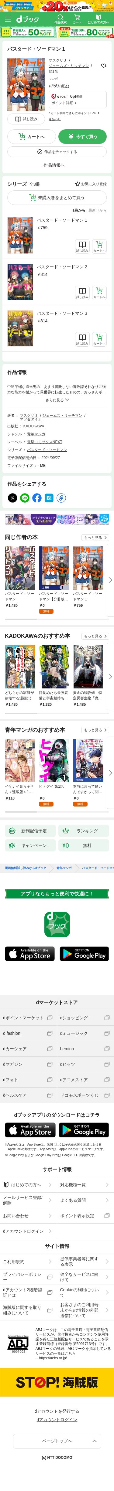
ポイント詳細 (62, 103)
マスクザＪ (58, 60)
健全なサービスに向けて (79, 1277)
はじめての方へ (22, 1185)
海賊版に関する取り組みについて (22, 1310)
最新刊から (97, 210)
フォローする (104, 66)
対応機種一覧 (73, 1184)
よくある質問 (73, 1200)
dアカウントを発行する (57, 1411)
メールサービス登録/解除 (23, 1200)
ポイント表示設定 (77, 1215)
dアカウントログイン (23, 1231)
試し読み (30, 119)
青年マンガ (36, 434)
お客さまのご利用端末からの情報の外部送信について (79, 1310)
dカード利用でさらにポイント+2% (72, 113)
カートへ (35, 136)
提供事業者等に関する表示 (79, 1261)
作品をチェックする (60, 152)
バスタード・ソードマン (47, 450)
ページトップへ (57, 1440)
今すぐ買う (87, 136)
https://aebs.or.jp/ (53, 1358)
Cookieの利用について (79, 1292)
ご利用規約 (13, 1261)
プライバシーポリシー (22, 1277)
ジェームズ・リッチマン (69, 66)
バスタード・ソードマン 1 (62, 220)
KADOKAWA (33, 426)
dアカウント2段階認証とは (22, 1292)
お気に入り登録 (94, 184)
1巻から (79, 210)
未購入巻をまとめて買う (61, 197)
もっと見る (93, 537)
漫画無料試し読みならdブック (25, 868)
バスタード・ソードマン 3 (62, 313)
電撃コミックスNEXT (44, 442)
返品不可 (55, 119)
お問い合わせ (16, 1215)
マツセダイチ (31, 419)
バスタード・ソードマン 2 (62, 266)
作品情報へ (54, 165)
